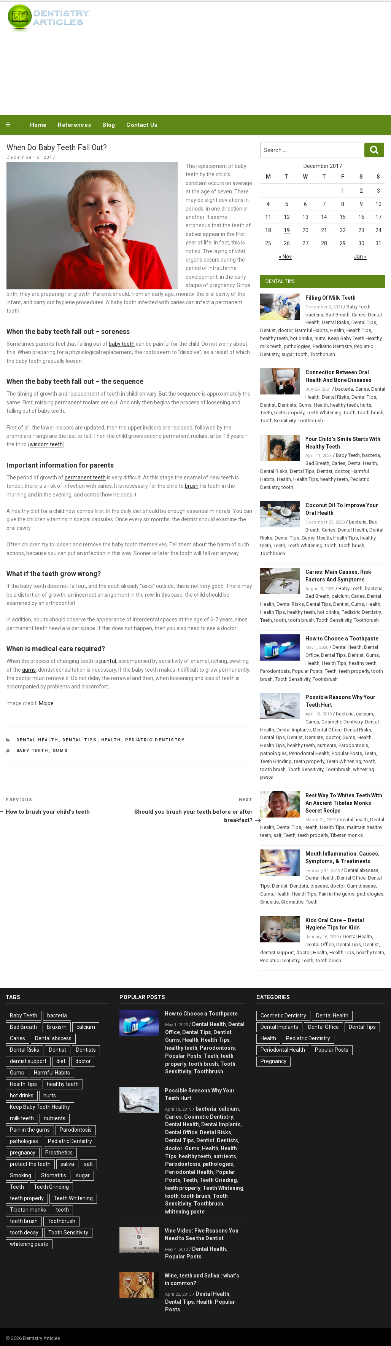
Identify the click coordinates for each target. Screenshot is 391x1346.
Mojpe (46, 703)
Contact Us (141, 124)
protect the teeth (30, 1164)
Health (111, 740)
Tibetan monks (346, 835)
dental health (354, 819)
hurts (320, 338)
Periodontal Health (309, 753)
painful (107, 661)
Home (38, 124)
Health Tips (358, 330)
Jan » (360, 257)
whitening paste (29, 1244)
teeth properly (289, 412)
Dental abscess (361, 870)
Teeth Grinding (276, 761)
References (74, 124)
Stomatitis (292, 902)
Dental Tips (79, 740)
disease (319, 886)
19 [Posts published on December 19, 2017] (287, 230)
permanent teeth (85, 477)
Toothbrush (322, 354)
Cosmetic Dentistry (341, 722)
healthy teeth (274, 338)
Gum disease (361, 886)
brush (192, 486)
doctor (285, 330)
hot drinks (301, 338)
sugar (287, 354)
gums (29, 670)
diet (60, 1061)
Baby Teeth (32, 750)
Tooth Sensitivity (278, 420)
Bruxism (57, 1027)
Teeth (266, 412)
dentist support (277, 952)
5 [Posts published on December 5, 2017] (286, 204)
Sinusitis (269, 902)
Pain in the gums (336, 894)
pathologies (297, 346)
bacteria (314, 315)
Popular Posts (307, 671)
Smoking (20, 1175)
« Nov (285, 257)
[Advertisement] (239, 56)
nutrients (326, 745)
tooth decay (24, 1232)
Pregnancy (273, 1061)
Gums (60, 750)
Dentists (287, 405)
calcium (340, 596)
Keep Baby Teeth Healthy (354, 338)
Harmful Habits (311, 330)
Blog (108, 124)
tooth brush (370, 412)
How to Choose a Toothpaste (341, 638)
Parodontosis (275, 671)
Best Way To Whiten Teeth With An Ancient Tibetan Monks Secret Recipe (343, 803)
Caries (359, 315)
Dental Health (37, 740)
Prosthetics (59, 1153)
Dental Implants (294, 730)
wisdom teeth (46, 444)
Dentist (268, 330)
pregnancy (22, 1153)
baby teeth (122, 344)
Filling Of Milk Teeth (330, 298)
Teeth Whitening (324, 412)
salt (277, 835)
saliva (67, 1164)
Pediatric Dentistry (155, 740)
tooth (302, 354)
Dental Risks (335, 322)
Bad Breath (338, 315)
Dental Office (327, 730)
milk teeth (270, 346)
